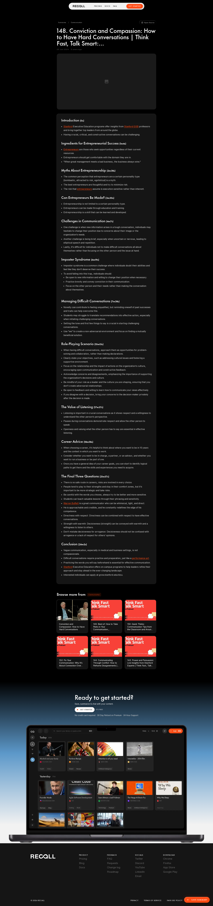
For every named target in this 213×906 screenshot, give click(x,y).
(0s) (82, 121)
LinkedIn (140, 872)
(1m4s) (122, 144)
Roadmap (113, 872)
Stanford (67, 126)
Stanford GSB (131, 126)
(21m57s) (104, 476)
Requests (112, 863)
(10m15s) (98, 344)
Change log (113, 867)
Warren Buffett (71, 503)
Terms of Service (152, 900)
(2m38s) (111, 171)
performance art (140, 558)
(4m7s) (109, 221)
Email (138, 876)
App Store (169, 867)
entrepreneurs (84, 189)
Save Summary (197, 900)
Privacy (134, 900)
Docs (107, 6)
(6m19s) (95, 260)
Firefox (167, 863)
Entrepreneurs (71, 149)
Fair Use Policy (174, 900)
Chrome (167, 858)
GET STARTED (85, 709)
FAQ (115, 6)
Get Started (134, 6)
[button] (62, 22)
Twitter (139, 858)
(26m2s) (82, 544)
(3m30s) (109, 198)
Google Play (170, 872)
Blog (81, 863)
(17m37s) (98, 407)
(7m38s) (115, 301)
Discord (139, 863)
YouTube (140, 867)
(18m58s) (88, 442)
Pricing (98, 6)
